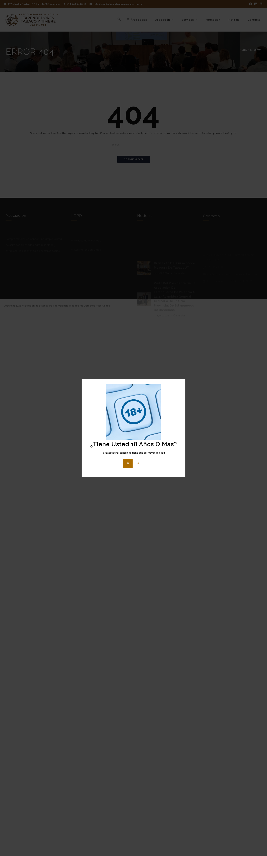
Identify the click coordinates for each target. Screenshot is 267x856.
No (138, 463)
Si (128, 463)
